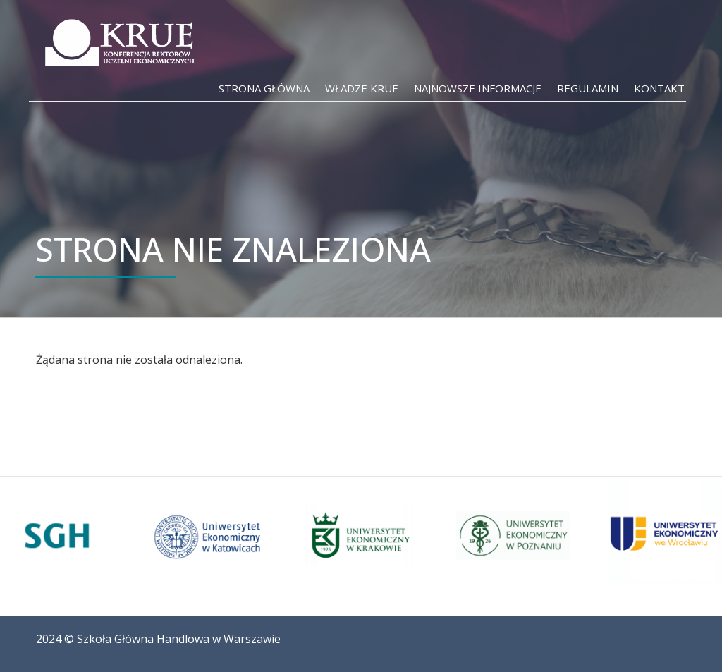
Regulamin (587, 88)
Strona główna (264, 88)
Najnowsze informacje (478, 88)
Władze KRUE (361, 88)
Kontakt (659, 88)
